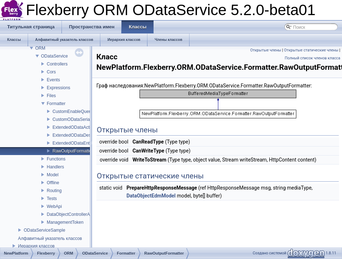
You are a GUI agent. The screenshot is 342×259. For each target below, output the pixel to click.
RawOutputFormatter (73, 151)
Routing (54, 190)
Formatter (56, 103)
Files (51, 95)
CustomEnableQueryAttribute (81, 111)
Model (53, 174)
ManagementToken (65, 222)
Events (53, 79)
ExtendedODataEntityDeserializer (85, 143)
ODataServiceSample (44, 230)
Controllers (57, 64)
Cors (51, 71)
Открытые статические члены (311, 50)
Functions (56, 159)
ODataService (54, 56)
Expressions (58, 87)
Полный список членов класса (312, 58)
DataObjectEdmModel (151, 196)
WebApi (54, 206)
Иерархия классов (36, 246)
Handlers (55, 166)
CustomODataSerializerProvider (83, 119)
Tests (52, 198)
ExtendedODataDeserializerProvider (87, 135)
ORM (40, 48)
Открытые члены (265, 50)
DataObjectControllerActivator (75, 214)
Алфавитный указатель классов (50, 238)
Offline (53, 182)
